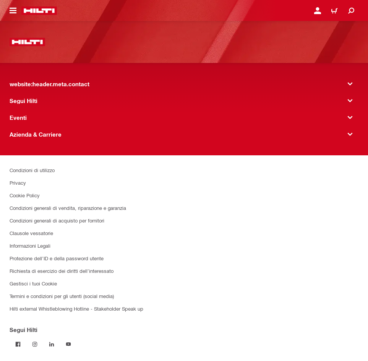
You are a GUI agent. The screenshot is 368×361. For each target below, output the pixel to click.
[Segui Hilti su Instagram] (34, 344)
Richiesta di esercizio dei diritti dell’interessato (61, 271)
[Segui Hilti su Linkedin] (51, 344)
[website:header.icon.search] (351, 10)
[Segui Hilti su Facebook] (18, 344)
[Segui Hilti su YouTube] (68, 344)
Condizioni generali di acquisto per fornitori (57, 220)
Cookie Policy (25, 195)
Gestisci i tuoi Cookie (33, 283)
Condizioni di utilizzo (32, 170)
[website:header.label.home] (39, 10)
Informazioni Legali (30, 245)
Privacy (18, 182)
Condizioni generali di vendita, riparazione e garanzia (68, 208)
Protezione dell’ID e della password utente (57, 258)
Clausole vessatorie (31, 233)
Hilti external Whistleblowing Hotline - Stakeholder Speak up (76, 308)
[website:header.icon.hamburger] (13, 10)
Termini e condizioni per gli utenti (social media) (62, 296)
